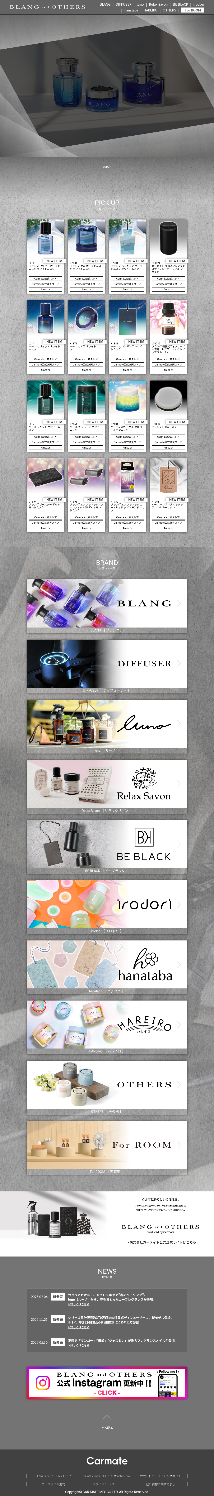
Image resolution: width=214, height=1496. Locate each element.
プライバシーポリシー (107, 1484)
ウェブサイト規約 (53, 1484)
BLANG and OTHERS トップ (53, 1476)
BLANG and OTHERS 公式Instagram (107, 1476)
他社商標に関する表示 (160, 1484)
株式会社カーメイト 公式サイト (160, 1476)
